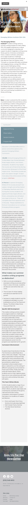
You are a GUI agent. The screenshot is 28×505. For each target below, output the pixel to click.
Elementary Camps (14, 495)
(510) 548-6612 (8, 480)
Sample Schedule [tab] (8, 137)
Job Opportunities (14, 501)
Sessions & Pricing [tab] (8, 129)
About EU (5, 497)
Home (4, 495)
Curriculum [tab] (6, 125)
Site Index (5, 501)
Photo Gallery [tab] (7, 133)
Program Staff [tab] (7, 141)
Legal (11, 499)
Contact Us (12, 497)
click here (11, 178)
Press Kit (5, 499)
